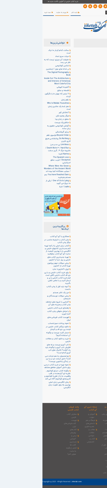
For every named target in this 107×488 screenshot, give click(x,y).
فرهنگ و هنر (47, 420)
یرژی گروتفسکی (20, 132)
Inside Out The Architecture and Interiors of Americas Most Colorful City (15, 81)
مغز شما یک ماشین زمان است (17, 107)
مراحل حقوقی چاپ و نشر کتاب (66, 439)
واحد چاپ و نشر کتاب (67, 408)
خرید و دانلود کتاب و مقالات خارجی (15, 340)
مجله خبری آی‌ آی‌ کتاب (48, 408)
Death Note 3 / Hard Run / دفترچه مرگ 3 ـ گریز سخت (15, 149)
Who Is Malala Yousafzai (16, 103)
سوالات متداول (82, 481)
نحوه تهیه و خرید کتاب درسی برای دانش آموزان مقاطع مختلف (14, 366)
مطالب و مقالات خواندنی (49, 432)
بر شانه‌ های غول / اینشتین (16, 69)
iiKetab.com (34, 482)
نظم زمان (23, 100)
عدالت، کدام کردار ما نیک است (17, 51)
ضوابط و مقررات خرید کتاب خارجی (84, 466)
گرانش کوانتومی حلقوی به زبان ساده (16, 127)
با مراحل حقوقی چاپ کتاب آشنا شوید (16, 312)
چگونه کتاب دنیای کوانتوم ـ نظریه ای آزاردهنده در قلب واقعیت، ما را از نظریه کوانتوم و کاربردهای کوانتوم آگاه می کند (15, 375)
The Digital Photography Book (16, 73)
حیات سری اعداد (20, 56)
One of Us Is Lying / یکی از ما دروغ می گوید (15, 182)
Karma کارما (22, 154)
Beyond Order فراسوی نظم (16, 135)
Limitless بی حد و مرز (18, 144)
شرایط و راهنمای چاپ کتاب (66, 472)
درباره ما (93, 481)
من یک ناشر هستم (19, 292)
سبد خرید (6, 12)
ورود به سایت (20, 12)
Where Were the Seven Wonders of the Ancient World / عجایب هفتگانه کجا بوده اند (14, 169)
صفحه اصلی (102, 481)
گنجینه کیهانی (21, 87)
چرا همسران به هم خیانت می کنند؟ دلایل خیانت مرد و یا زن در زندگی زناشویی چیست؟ (15, 359)
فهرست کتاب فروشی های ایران (16, 318)
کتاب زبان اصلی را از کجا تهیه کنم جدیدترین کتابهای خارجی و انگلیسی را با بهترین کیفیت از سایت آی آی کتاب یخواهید (15, 250)
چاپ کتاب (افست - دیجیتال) (67, 463)
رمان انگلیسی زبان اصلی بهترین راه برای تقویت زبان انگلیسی (17, 385)
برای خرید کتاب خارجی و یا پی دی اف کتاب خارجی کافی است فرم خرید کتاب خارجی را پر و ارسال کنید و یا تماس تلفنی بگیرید (15, 278)
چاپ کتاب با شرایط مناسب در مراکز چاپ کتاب (15, 241)
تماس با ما (71, 481)
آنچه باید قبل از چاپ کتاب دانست (16, 288)
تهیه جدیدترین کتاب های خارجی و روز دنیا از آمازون (16, 258)
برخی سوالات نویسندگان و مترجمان (16, 297)
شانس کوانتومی (20, 65)
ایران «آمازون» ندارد (19, 269)
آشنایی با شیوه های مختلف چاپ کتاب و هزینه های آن (15, 303)
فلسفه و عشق (21, 90)
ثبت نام (33, 12)
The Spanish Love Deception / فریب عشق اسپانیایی (18, 160)
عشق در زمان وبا (20, 119)
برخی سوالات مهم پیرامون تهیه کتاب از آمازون (16, 264)
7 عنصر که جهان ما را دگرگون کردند (15, 95)
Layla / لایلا (22, 186)
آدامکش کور (22, 112)
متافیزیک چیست (20, 122)
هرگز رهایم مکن (20, 116)
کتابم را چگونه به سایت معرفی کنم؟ (29, 451)
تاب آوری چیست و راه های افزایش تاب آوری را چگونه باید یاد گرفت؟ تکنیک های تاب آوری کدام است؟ (15, 348)
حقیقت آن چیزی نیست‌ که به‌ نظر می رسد (15, 61)
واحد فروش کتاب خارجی (85, 408)
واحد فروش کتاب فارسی (30, 408)
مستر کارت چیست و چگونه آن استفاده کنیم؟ (16, 334)
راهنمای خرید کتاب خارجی (16, 308)
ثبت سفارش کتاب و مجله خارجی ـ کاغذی (83, 417)
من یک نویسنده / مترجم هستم (65, 429)
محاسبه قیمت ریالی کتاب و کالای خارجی (83, 439)
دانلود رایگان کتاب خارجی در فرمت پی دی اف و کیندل (15, 328)
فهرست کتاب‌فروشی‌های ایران (27, 423)
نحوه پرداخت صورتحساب (17, 323)
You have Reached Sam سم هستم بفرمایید (15, 176)
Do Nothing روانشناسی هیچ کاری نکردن (15, 140)
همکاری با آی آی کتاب (18, 236)
